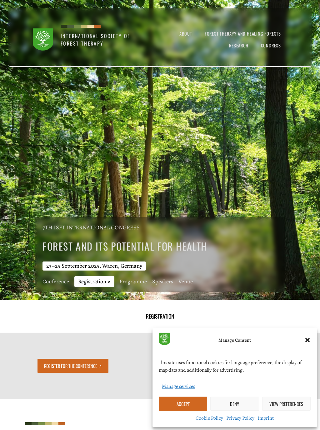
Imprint (266, 418)
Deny (234, 403)
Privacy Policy (240, 418)
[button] (307, 340)
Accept (183, 403)
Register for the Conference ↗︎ (73, 366)
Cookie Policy (209, 418)
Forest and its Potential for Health (124, 246)
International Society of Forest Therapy (95, 39)
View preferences (286, 403)
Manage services (178, 386)
